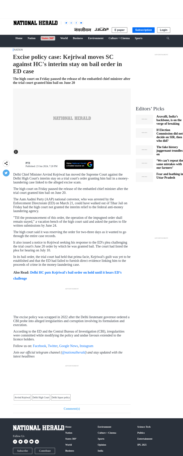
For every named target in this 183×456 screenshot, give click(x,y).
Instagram (86, 346)
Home (68, 427)
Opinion (102, 445)
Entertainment (144, 439)
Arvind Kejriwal (22, 397)
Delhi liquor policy (61, 397)
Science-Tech (144, 427)
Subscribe (22, 450)
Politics (141, 433)
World (68, 445)
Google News (68, 346)
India (100, 451)
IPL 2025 (142, 445)
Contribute (45, 450)
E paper (119, 30)
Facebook (39, 346)
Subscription (143, 30)
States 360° (71, 439)
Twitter (53, 346)
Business (69, 451)
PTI (28, 163)
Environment (104, 427)
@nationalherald (73, 352)
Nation (18, 50)
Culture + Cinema (107, 433)
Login (163, 30)
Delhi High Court (41, 397)
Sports (101, 439)
